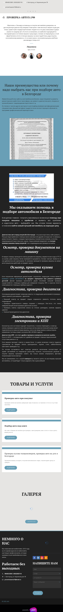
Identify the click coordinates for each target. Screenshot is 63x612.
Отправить (38, 593)
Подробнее (11, 437)
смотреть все (31, 521)
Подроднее (11, 410)
